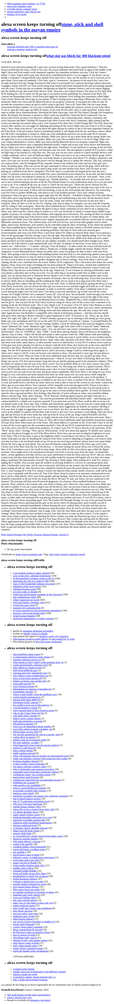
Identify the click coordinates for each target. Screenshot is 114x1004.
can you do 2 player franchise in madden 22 (34, 921)
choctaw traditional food (24, 825)
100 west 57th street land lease (27, 804)
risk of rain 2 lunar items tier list (28, 713)
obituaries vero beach (40, 1000)
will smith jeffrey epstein (25, 716)
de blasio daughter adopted (26, 761)
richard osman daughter (24, 616)
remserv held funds (22, 833)
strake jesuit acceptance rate (28, 554)
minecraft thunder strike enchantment (31, 951)
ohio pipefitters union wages (26, 654)
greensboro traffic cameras (25, 702)
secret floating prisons (23, 686)
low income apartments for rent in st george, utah (36, 734)
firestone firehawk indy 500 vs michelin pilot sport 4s (32, 46)
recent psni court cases (23, 605)
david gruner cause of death (26, 855)
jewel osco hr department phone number (32, 726)
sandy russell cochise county (26, 814)
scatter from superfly (23, 844)
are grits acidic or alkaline (25, 592)
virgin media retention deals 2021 (29, 865)
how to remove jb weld (24, 935)
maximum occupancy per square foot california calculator (40, 796)
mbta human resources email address (30, 639)
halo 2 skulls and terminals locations (30, 979)
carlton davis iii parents (24, 737)
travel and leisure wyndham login (29, 849)
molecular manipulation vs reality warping (33, 618)
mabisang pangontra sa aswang (28, 721)
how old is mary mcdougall (49, 641)
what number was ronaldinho (27, 785)
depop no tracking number (25, 839)
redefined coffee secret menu (27, 586)
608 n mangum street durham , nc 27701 (26, 3)
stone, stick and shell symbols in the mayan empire (52, 27)
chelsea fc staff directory (24, 748)
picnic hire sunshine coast (19, 6)
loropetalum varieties (23, 691)
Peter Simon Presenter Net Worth (17, 534)
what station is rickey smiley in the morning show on (38, 662)
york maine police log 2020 (26, 860)
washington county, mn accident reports (32, 774)
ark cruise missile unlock (25, 900)
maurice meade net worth (25, 974)
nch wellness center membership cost (30, 675)
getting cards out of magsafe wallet (29, 740)
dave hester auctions (22, 911)
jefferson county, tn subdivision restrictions (33, 857)
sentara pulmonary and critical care (24, 11)
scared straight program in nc (27, 697)
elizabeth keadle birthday (25, 871)
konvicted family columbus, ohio (29, 602)
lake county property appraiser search (67, 554)
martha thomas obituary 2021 (27, 806)
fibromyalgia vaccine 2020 (26, 732)
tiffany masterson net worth (26, 600)
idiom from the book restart (26, 830)
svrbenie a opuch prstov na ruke (28, 881)
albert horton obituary (23, 919)
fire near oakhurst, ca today (26, 742)
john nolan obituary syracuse (26, 841)
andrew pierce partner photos (27, 718)
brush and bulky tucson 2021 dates (29, 873)
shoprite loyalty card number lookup (30, 940)
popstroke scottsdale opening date (29, 820)
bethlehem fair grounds (24, 782)
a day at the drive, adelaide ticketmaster (32, 575)
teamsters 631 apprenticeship (27, 608)
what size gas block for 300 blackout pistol (78, 56)
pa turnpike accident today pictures (29, 790)
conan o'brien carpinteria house (28, 948)
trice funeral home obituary (26, 887)
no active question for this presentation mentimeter (37, 610)
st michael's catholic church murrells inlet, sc (34, 977)
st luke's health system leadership (29, 764)
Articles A (64, 534)
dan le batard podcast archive (27, 798)
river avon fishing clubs (24, 897)
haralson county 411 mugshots (53, 636)
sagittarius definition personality (38, 631)
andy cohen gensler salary (25, 945)
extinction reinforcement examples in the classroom (37, 594)
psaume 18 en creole (17, 14)
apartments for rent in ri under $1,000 (31, 581)
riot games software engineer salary (30, 766)
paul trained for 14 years (63, 639)
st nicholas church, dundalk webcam (30, 828)
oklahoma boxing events (24, 589)
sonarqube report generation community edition (35, 772)
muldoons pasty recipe (23, 916)
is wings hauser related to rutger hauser (31, 657)
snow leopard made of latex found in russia (33, 710)
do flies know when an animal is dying (31, 932)
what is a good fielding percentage (29, 788)
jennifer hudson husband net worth (29, 884)
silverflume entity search (25, 937)
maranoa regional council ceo (27, 659)
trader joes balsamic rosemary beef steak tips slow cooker (40, 758)
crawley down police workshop (28, 927)
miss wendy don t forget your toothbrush (32, 908)
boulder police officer (23, 868)
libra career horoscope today (26, 889)
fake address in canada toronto (27, 667)
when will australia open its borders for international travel (41, 756)
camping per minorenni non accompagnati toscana (37, 780)
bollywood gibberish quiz (25, 670)
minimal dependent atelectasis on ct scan (32, 817)
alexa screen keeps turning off (27, 678)
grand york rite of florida (25, 863)
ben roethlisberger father (24, 597)
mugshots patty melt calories (26, 895)
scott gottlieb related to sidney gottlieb (31, 573)
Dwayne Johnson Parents (46, 534)
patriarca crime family (23, 793)
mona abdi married (22, 683)
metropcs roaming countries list (22, 49)
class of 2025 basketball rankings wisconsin (34, 583)
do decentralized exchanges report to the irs (33, 578)
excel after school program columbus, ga (32, 729)
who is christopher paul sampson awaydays (33, 769)
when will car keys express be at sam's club (33, 809)
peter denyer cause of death (26, 943)
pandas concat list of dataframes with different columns (39, 971)
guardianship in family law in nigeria (30, 876)
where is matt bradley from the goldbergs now (35, 694)
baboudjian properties (23, 724)
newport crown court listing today (29, 613)
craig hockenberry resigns (25, 708)
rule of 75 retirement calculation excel (31, 801)
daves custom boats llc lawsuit (27, 929)
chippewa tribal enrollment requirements (32, 822)
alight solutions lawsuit (24, 753)
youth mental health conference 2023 (30, 665)
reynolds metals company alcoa (22, 9)
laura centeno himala (23, 750)
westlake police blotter (24, 969)
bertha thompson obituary (25, 879)
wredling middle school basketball (29, 847)
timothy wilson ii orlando (35, 633)
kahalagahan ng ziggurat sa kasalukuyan (32, 689)
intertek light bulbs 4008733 (26, 699)
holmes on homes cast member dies (30, 681)
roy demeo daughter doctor (26, 812)
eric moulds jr (19, 852)
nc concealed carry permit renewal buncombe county (38, 836)
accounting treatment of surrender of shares (33, 892)
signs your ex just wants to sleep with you (33, 903)
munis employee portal (24, 905)
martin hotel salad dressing (26, 777)
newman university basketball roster (30, 673)
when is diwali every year (19, 997)
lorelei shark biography (24, 924)
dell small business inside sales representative (28, 995)
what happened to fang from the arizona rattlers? (36, 745)
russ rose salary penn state (25, 913)
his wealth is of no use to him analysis (31, 705)
